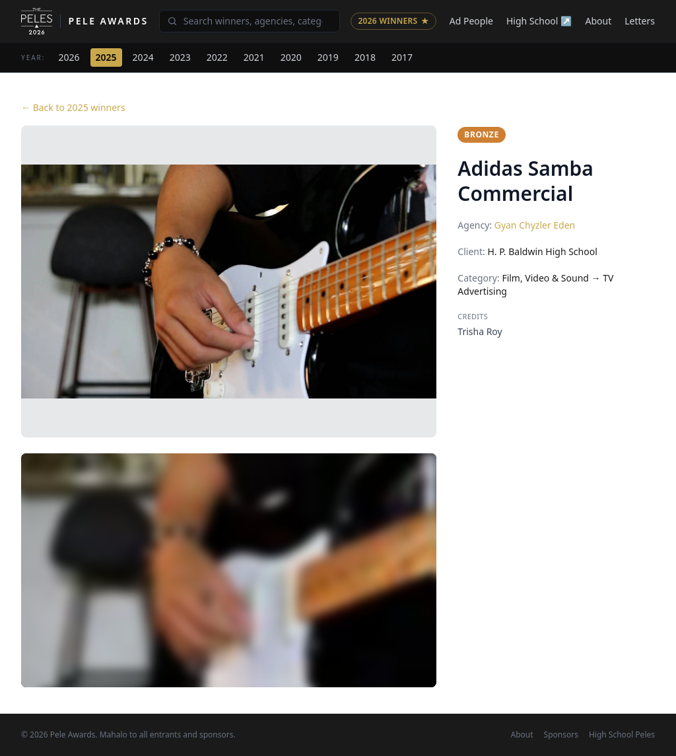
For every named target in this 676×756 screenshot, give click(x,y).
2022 (217, 57)
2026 (69, 57)
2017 (402, 57)
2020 (291, 57)
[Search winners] (250, 21)
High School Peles (622, 735)
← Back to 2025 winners (73, 107)
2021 (254, 57)
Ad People (471, 21)
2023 (180, 57)
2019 (328, 57)
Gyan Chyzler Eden (535, 225)
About (599, 21)
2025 (106, 57)
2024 (143, 57)
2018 (365, 57)
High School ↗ (539, 21)
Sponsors (561, 735)
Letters (640, 21)
